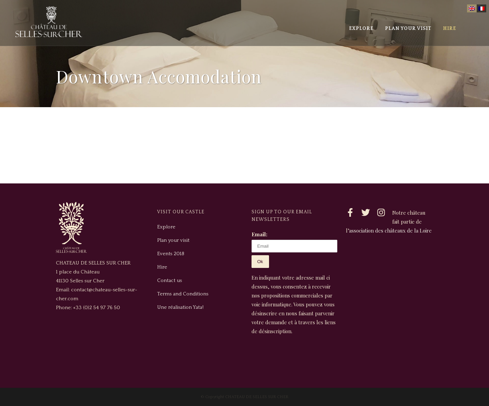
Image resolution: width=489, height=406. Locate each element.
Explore (166, 227)
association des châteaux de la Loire (390, 230)
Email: (259, 234)
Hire (162, 267)
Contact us (169, 280)
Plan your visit (173, 240)
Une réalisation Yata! (180, 307)
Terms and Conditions (182, 294)
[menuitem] (472, 8)
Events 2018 (170, 254)
